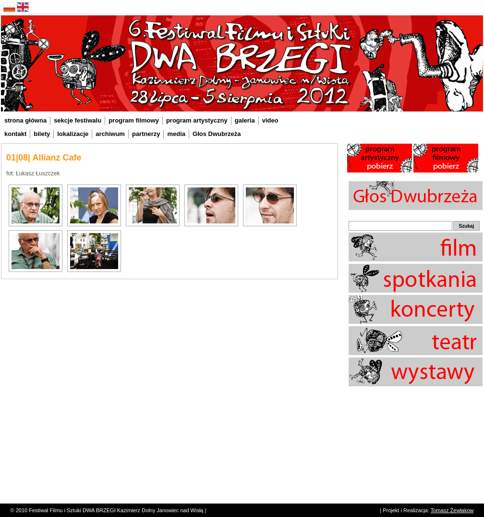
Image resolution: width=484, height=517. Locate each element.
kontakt (15, 133)
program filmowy (134, 120)
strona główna (25, 120)
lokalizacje (72, 133)
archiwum (110, 133)
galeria (245, 120)
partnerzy (146, 133)
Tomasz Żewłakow (452, 510)
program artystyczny (197, 120)
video (270, 120)
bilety (42, 133)
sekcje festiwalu (77, 120)
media (176, 133)
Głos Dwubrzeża (217, 133)
